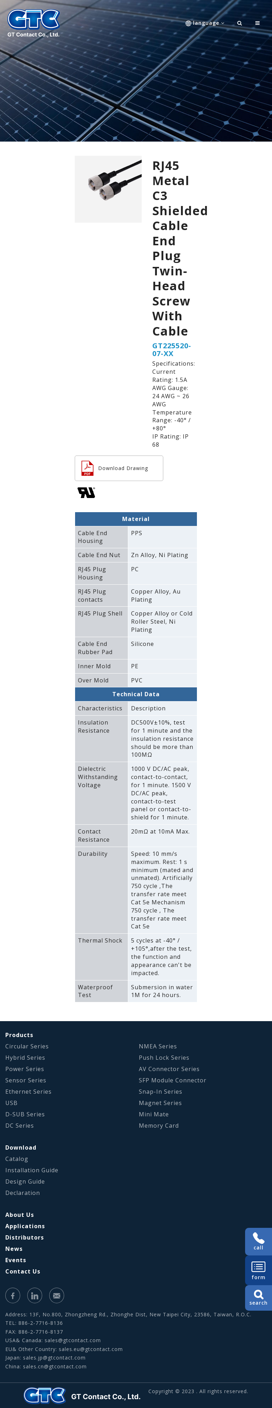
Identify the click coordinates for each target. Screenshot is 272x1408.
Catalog (16, 1159)
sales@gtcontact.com (73, 1340)
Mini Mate (154, 1114)
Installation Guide (31, 1170)
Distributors (24, 1237)
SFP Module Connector (172, 1080)
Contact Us (22, 1271)
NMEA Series (158, 1046)
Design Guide (25, 1181)
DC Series (19, 1125)
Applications (25, 1226)
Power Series (24, 1069)
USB (11, 1103)
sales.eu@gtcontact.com (91, 1349)
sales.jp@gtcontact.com (54, 1357)
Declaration (22, 1193)
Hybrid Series (25, 1057)
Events (15, 1260)
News (14, 1249)
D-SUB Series (25, 1114)
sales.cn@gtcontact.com (55, 1366)
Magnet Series (160, 1103)
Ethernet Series (28, 1091)
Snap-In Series (160, 1091)
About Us (19, 1215)
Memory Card (159, 1125)
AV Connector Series (169, 1069)
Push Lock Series (164, 1057)
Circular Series (27, 1046)
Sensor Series (25, 1080)
